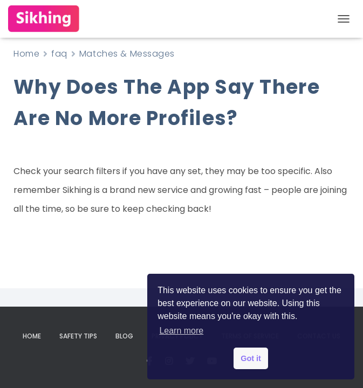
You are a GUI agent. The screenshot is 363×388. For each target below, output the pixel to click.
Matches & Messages (127, 53)
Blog (124, 336)
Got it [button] (251, 358)
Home (26, 53)
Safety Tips (78, 336)
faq (59, 53)
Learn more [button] (181, 330)
